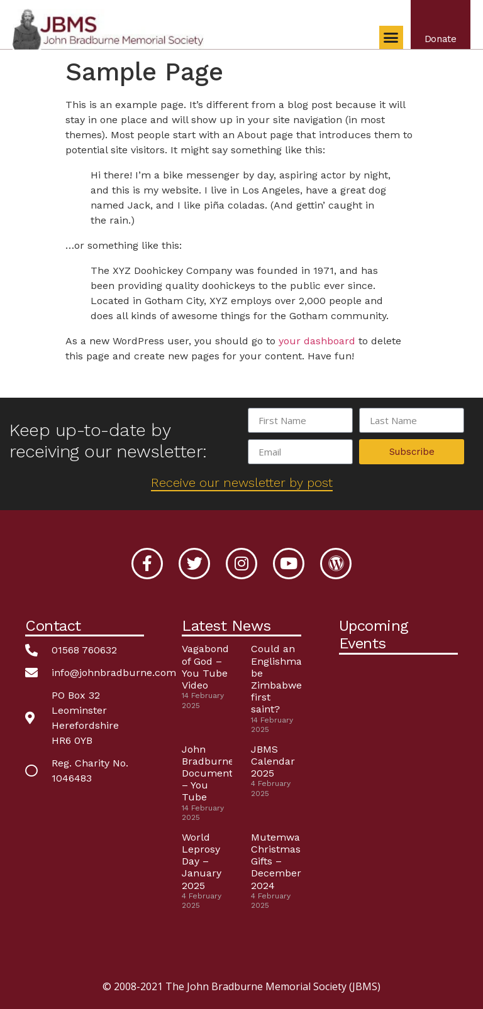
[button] (389, 40)
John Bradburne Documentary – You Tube (215, 773)
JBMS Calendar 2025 (273, 761)
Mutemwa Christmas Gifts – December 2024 (276, 861)
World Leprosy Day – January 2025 (201, 861)
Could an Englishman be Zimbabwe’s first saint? (279, 679)
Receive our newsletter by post (242, 482)
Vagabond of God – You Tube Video (205, 667)
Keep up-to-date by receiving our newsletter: (108, 441)
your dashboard (317, 341)
